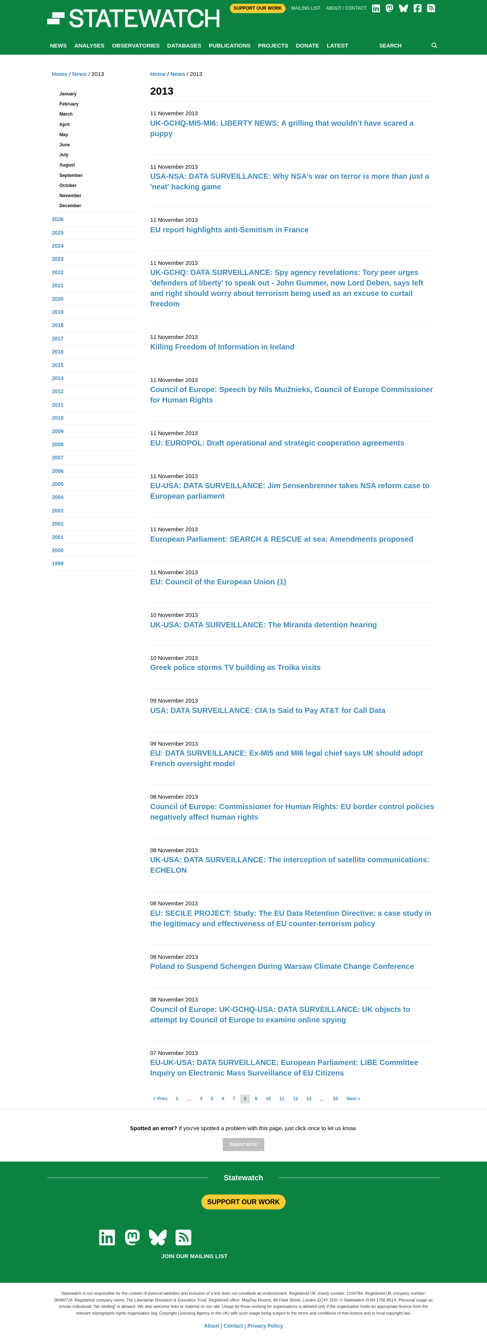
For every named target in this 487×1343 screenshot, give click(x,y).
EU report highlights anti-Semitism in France (229, 230)
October (68, 185)
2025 (58, 233)
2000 (58, 550)
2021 (58, 285)
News (58, 45)
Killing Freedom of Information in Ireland (222, 347)
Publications (229, 45)
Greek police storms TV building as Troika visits (235, 667)
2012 (58, 391)
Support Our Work (258, 8)
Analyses (89, 45)
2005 (58, 484)
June (65, 144)
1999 (58, 563)
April (65, 124)
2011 (58, 405)
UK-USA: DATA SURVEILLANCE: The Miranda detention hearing (263, 625)
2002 (58, 524)
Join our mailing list (194, 1256)
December (70, 205)
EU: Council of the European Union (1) (218, 582)
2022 (58, 272)
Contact (233, 1326)
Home (158, 74)
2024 (58, 246)
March (66, 114)
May (64, 134)
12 (295, 1098)
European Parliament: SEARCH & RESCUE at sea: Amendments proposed (281, 539)
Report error (243, 1144)
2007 (58, 458)
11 (281, 1098)
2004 (58, 497)
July (64, 154)
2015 (58, 365)
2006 (58, 471)
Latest (337, 45)
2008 (58, 444)
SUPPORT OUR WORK (243, 1202)
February (69, 104)
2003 (58, 511)
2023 (58, 259)
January (68, 94)
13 (309, 1098)
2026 (58, 219)
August (67, 165)
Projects (273, 45)
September (71, 175)
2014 (58, 378)
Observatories (135, 45)
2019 (58, 312)
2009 (58, 431)
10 (268, 1098)
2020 (58, 299)
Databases (184, 45)
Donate (307, 45)
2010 (58, 418)
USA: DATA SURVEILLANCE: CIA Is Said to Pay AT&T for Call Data (268, 710)
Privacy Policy (265, 1326)
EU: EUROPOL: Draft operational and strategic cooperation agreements (277, 443)
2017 (58, 339)
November (71, 195)
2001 (58, 537)
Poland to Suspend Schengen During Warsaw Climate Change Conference (282, 966)
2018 (58, 325)
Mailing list (305, 8)
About (211, 1326)
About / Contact (346, 8)
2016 (58, 352)
